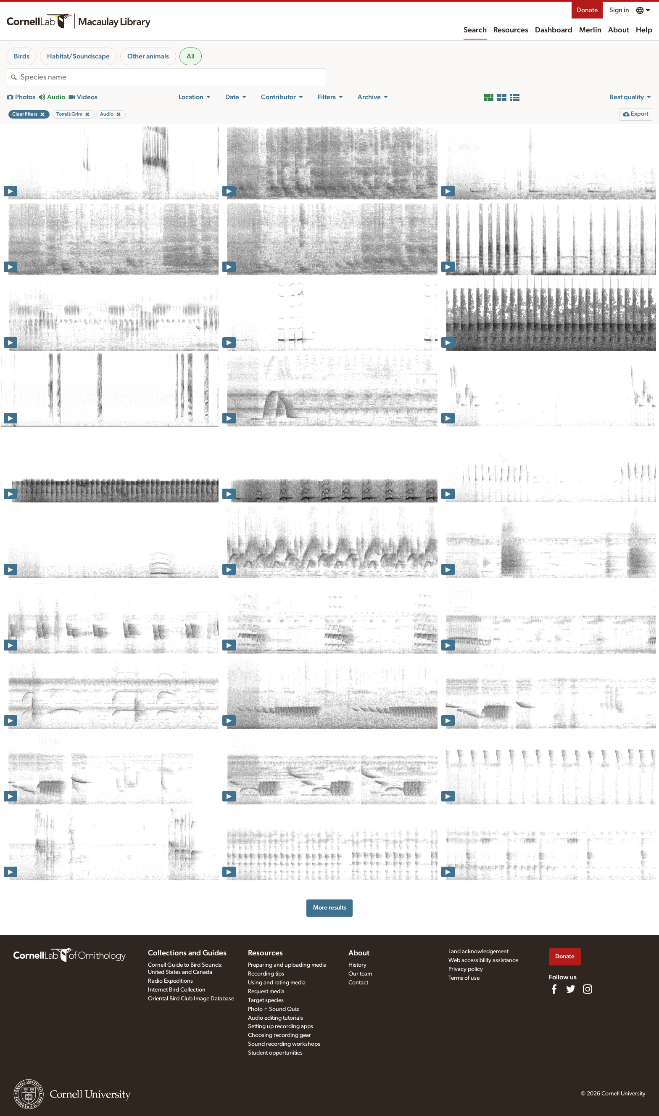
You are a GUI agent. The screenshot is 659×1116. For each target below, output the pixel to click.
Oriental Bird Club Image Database (191, 999)
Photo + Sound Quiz (273, 1009)
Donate (587, 10)
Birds (21, 56)
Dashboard (553, 30)
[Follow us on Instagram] (588, 989)
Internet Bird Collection (177, 990)
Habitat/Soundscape (78, 56)
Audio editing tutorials (275, 1018)
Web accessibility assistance (483, 960)
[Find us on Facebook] (554, 989)
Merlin (590, 30)
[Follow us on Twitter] (571, 989)
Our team (360, 974)
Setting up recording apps (280, 1026)
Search (475, 30)
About (618, 30)
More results (329, 907)
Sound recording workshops (284, 1044)
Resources (510, 30)
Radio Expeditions (170, 981)
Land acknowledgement (478, 952)
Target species (266, 1000)
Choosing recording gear (279, 1035)
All (191, 56)
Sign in (619, 10)
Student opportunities (275, 1053)
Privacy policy (465, 969)
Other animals (148, 56)
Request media (266, 991)
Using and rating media (277, 983)
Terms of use (464, 978)
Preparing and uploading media (287, 965)
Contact (358, 983)
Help (644, 30)
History (357, 965)
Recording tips (266, 974)
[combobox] (173, 77)
